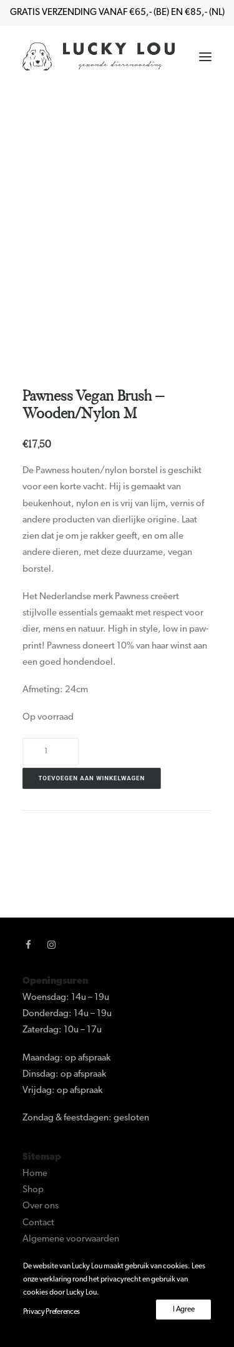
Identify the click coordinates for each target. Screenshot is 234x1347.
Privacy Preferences (51, 1312)
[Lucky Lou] (98, 56)
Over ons (40, 1206)
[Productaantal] (50, 751)
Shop (33, 1190)
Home (34, 1173)
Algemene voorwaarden (70, 1239)
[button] (205, 56)
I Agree (183, 1309)
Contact (38, 1223)
